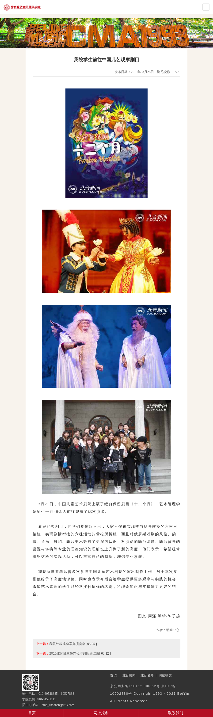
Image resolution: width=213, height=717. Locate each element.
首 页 (114, 675)
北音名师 (147, 675)
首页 (32, 713)
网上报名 (101, 713)
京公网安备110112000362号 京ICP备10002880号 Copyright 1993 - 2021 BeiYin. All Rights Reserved (150, 693)
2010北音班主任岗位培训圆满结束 (74, 653)
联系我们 (175, 713)
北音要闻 (129, 675)
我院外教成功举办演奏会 (67, 644)
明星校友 (165, 675)
